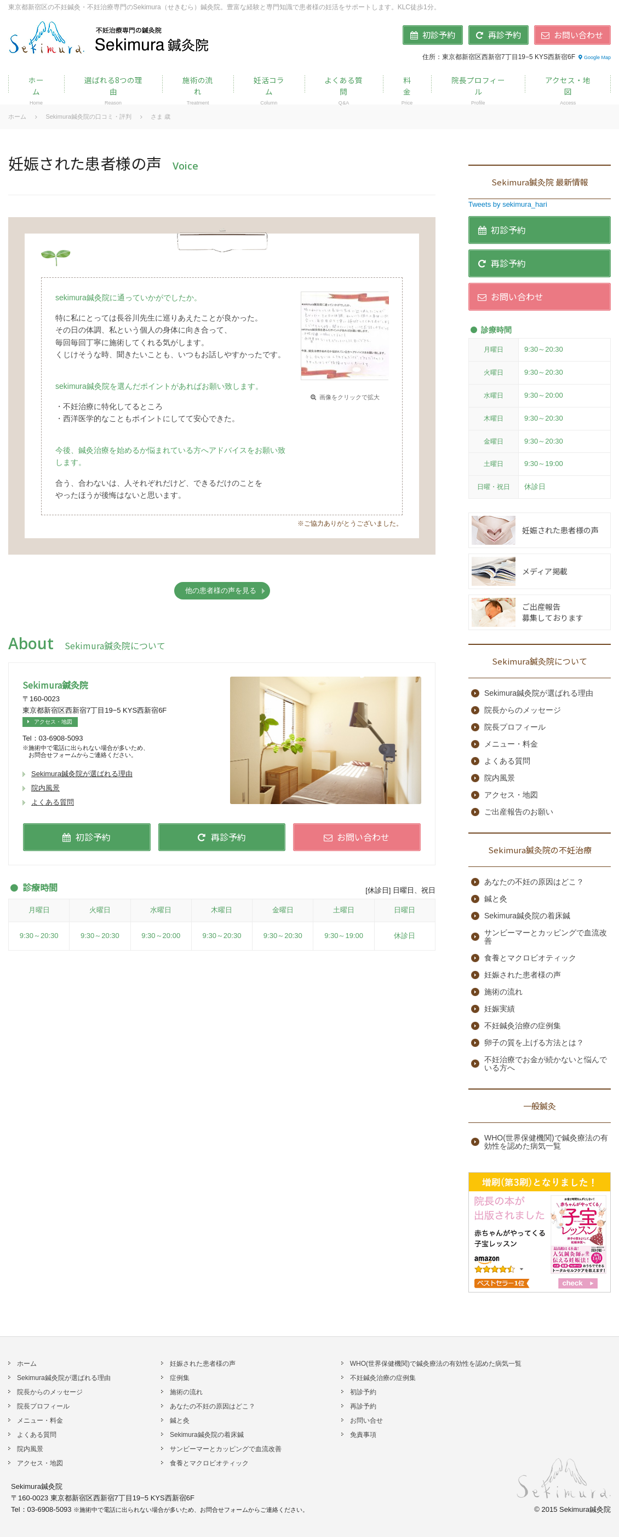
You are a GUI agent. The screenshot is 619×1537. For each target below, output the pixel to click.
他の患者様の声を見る (220, 590)
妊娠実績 (499, 1009)
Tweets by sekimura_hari (507, 204)
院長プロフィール (515, 727)
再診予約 (363, 1406)
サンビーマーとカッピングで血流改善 (545, 937)
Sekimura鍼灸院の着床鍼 (527, 916)
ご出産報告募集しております (552, 612)
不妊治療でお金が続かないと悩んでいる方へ (545, 1064)
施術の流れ (503, 992)
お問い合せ (366, 1420)
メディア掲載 (545, 571)
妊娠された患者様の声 (560, 530)
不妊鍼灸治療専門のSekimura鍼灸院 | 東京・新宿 (109, 37)
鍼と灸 (495, 899)
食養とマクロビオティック (530, 958)
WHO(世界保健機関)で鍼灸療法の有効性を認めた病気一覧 (546, 1142)
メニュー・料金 (511, 744)
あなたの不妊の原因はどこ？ (534, 882)
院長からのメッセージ (522, 710)
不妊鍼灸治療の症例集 (522, 1026)
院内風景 (45, 788)
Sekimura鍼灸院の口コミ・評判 (88, 116)
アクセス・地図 (48, 722)
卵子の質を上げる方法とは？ (534, 1043)
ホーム (17, 116)
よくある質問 (52, 802)
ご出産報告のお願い (518, 812)
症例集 (180, 1378)
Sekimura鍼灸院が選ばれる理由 (82, 774)
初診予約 (363, 1392)
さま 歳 (160, 116)
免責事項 (363, 1435)
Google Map (594, 57)
